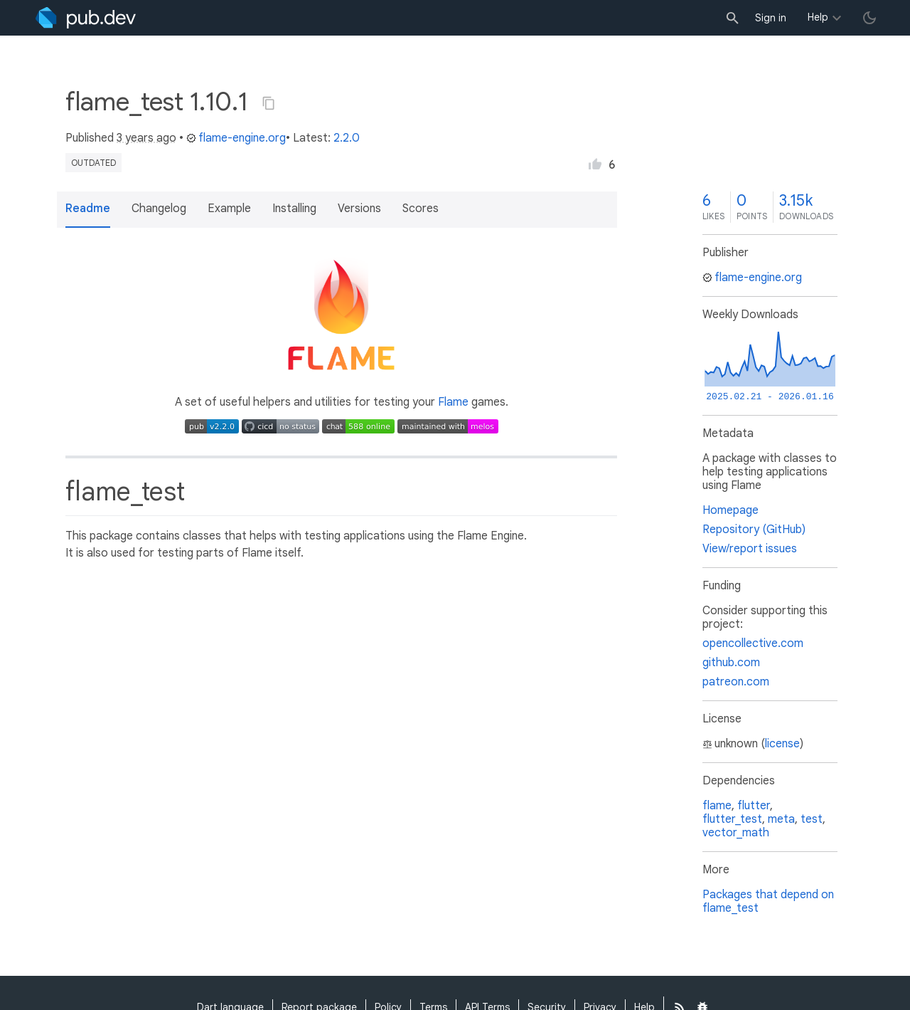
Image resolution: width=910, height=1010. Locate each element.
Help (818, 17)
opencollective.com (752, 643)
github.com (731, 663)
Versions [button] (359, 208)
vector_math (735, 833)
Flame (453, 402)
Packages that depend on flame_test (768, 901)
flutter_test (732, 819)
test (812, 819)
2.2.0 (346, 138)
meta (781, 819)
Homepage (730, 510)
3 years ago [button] (146, 138)
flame (717, 806)
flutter (753, 806)
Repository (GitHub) (753, 529)
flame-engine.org (236, 138)
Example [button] (229, 208)
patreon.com (735, 682)
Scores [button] (420, 208)
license (782, 744)
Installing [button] (294, 208)
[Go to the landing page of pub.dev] (86, 17)
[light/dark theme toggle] (869, 17)
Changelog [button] (159, 208)
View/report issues (749, 549)
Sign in (770, 17)
